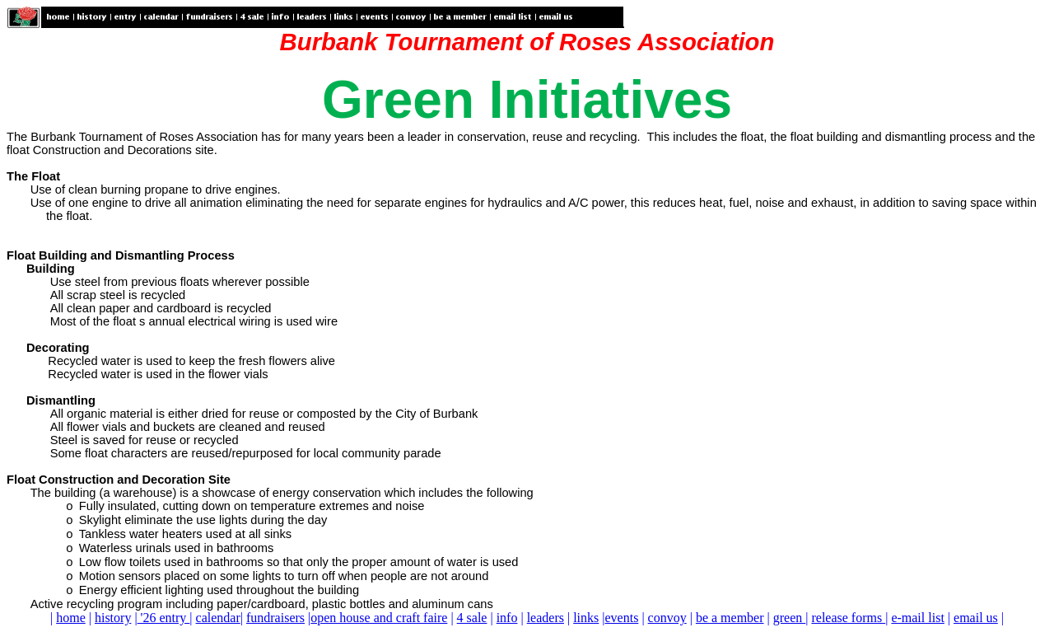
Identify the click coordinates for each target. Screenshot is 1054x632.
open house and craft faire (378, 618)
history (113, 618)
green (789, 618)
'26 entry (164, 618)
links (586, 618)
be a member (730, 618)
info (507, 618)
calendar (218, 618)
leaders (545, 618)
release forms (848, 618)
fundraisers (275, 618)
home (71, 618)
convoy (667, 618)
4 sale (472, 618)
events (622, 618)
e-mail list (917, 618)
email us (976, 618)
